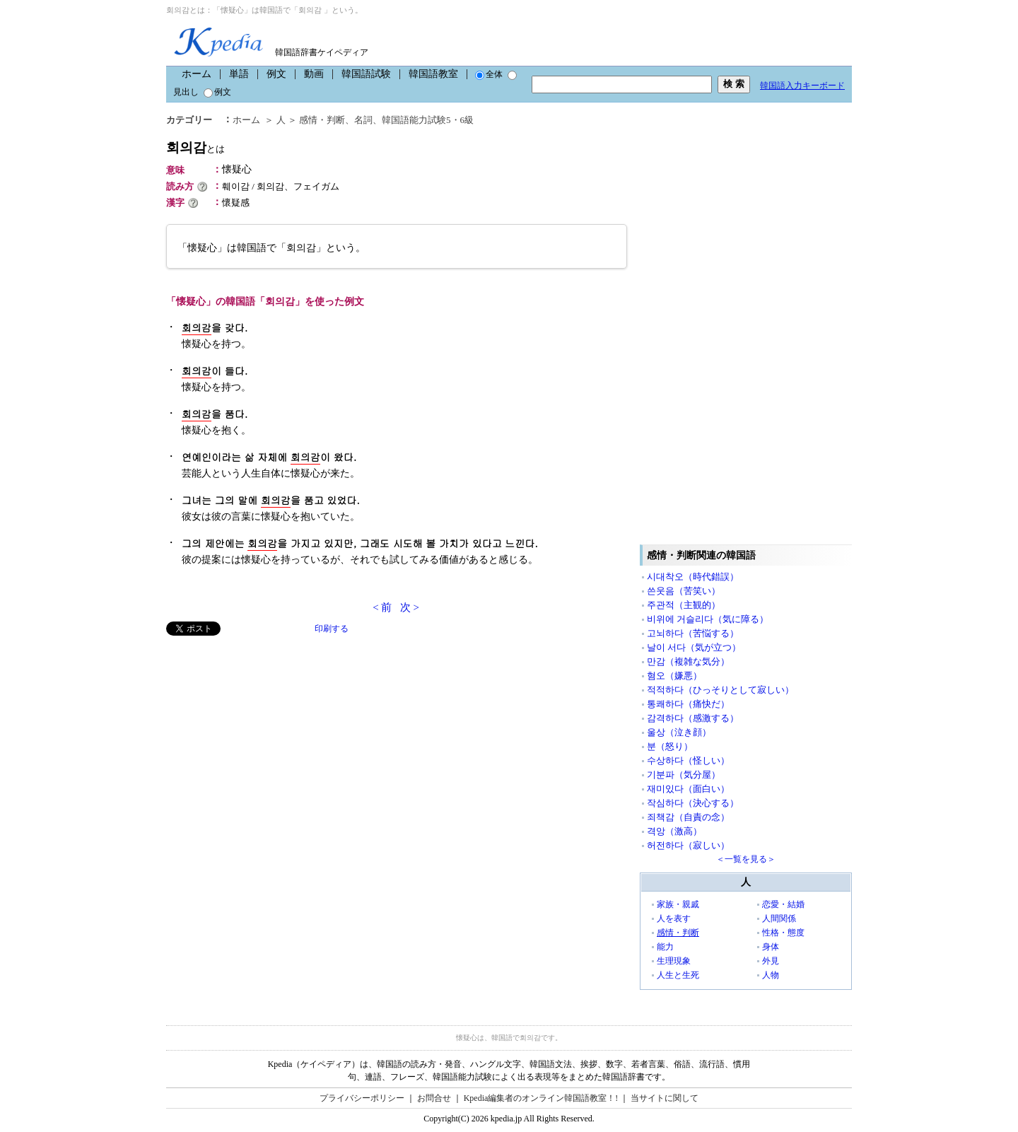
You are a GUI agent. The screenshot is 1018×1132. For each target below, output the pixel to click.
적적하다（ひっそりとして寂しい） (720, 689)
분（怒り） (670, 746)
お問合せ (434, 1098)
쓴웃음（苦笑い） (683, 590)
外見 (770, 961)
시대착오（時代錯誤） (693, 576)
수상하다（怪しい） (688, 760)
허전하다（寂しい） (688, 845)
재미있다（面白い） (688, 788)
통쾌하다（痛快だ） (688, 704)
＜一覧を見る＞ (746, 859)
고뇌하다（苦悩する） (693, 633)
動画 (314, 74)
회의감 (195, 147)
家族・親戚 (678, 904)
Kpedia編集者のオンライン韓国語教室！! (541, 1098)
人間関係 (779, 918)
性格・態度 (783, 933)
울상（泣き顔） (679, 732)
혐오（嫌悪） (674, 675)
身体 (770, 947)
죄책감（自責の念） (688, 817)
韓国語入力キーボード (802, 86)
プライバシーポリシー (362, 1098)
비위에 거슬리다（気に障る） (707, 619)
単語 (239, 74)
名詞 (363, 120)
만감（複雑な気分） (688, 661)
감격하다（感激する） (693, 718)
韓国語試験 (366, 74)
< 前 (382, 607)
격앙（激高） (674, 831)
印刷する (332, 629)
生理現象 (674, 961)
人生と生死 (678, 975)
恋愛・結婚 (783, 904)
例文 (276, 74)
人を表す (674, 918)
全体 (489, 74)
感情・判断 (322, 120)
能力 (665, 947)
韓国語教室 (433, 74)
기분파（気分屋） (683, 774)
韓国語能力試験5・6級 (428, 120)
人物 (770, 975)
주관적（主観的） (683, 605)
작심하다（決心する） (693, 803)
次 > (409, 607)
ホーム (196, 74)
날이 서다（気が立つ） (694, 647)
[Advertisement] (272, 734)
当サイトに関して (664, 1098)
